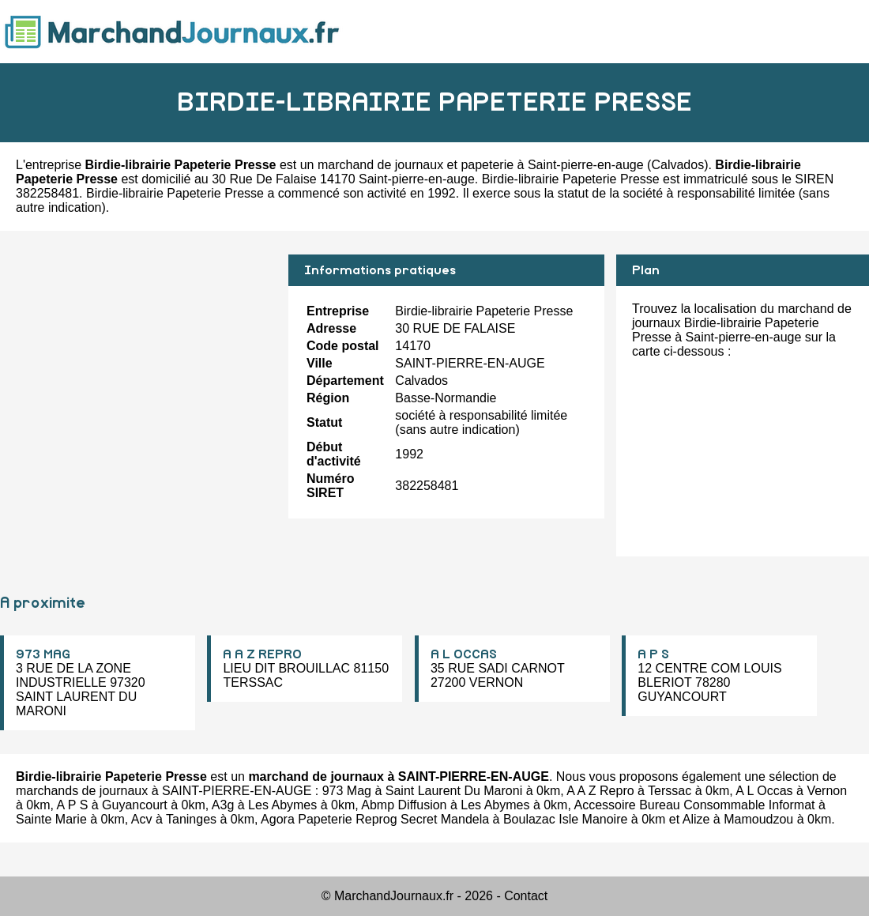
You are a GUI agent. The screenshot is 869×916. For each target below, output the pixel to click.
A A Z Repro (600, 790)
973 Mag (346, 790)
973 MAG (43, 654)
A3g (223, 805)
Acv (141, 819)
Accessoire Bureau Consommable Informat (694, 805)
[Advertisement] (138, 365)
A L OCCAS (464, 654)
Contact (525, 896)
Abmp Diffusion (403, 805)
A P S (653, 654)
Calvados (677, 165)
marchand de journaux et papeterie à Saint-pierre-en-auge (481, 165)
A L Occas (763, 790)
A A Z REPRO (262, 654)
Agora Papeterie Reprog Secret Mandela (375, 819)
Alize (696, 819)
